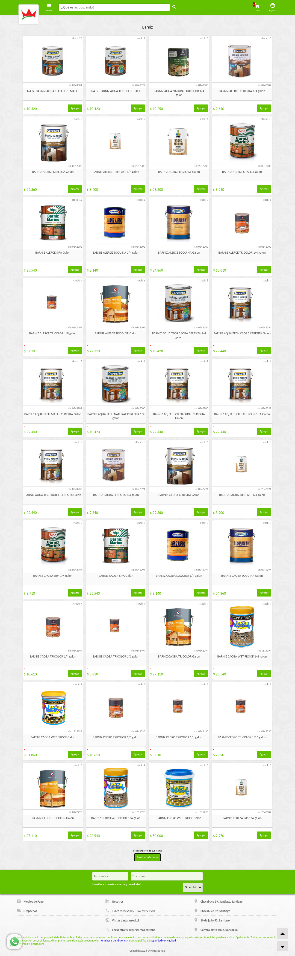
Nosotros (114, 901)
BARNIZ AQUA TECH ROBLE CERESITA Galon (53, 495)
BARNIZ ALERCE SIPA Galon (52, 253)
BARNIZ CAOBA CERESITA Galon (179, 495)
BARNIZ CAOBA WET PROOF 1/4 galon (242, 656)
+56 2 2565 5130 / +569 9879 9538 (130, 910)
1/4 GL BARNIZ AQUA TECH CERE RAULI (116, 91)
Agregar (75, 108)
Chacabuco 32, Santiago (212, 910)
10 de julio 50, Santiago (212, 920)
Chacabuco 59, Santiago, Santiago (218, 901)
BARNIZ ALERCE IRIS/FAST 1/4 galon (116, 172)
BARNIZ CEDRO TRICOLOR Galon (53, 818)
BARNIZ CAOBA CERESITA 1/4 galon (116, 495)
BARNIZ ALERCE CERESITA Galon (53, 172)
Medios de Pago (30, 901)
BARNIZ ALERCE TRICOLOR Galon (115, 333)
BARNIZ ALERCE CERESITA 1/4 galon (242, 91)
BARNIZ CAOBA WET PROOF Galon (52, 737)
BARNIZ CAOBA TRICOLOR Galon (179, 656)
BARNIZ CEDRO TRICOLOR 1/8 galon (179, 737)
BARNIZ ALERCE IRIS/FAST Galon (179, 172)
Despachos (27, 910)
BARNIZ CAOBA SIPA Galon (116, 576)
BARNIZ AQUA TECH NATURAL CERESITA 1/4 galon (115, 416)
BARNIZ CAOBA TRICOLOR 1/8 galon (115, 656)
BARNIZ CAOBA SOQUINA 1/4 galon (179, 576)
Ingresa (272, 7)
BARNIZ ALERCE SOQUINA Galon (179, 253)
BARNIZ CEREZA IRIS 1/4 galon (242, 818)
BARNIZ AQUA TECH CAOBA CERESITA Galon (242, 333)
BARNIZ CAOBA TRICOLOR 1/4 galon (53, 656)
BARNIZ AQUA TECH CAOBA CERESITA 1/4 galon (179, 335)
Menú (49, 7)
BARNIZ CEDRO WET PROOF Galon (179, 818)
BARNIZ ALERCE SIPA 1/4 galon (242, 172)
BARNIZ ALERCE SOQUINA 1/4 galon (115, 253)
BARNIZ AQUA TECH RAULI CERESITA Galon (242, 414)
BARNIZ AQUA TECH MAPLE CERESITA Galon (52, 414)
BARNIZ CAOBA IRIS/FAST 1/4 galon (242, 495)
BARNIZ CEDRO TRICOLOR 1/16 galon (242, 737)
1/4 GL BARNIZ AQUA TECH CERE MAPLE (53, 91)
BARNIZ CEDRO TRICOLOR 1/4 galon (116, 737)
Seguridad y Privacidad (163, 940)
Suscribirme (193, 887)
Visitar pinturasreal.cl (122, 920)
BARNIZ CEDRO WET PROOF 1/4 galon (116, 818)
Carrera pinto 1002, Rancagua (216, 929)
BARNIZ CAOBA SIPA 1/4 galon (52, 576)
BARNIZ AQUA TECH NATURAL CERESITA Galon (179, 416)
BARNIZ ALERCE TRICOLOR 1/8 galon (53, 333)
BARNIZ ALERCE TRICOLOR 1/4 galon (242, 253)
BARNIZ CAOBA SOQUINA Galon (242, 576)
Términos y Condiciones (113, 940)
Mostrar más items (147, 857)
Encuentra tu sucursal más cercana (130, 929)
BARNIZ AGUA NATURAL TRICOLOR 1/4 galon (179, 93)
